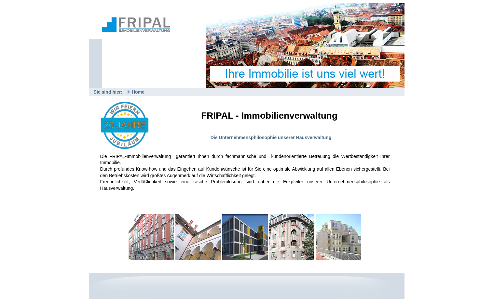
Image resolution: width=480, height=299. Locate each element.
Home (138, 92)
